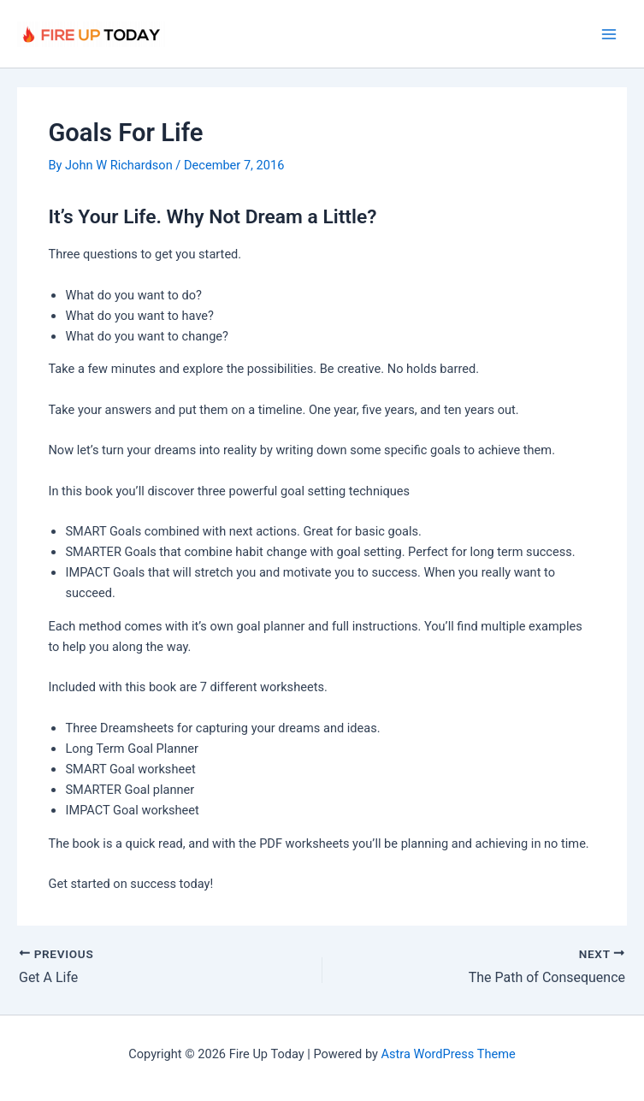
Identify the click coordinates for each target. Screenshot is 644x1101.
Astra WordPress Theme (448, 1054)
